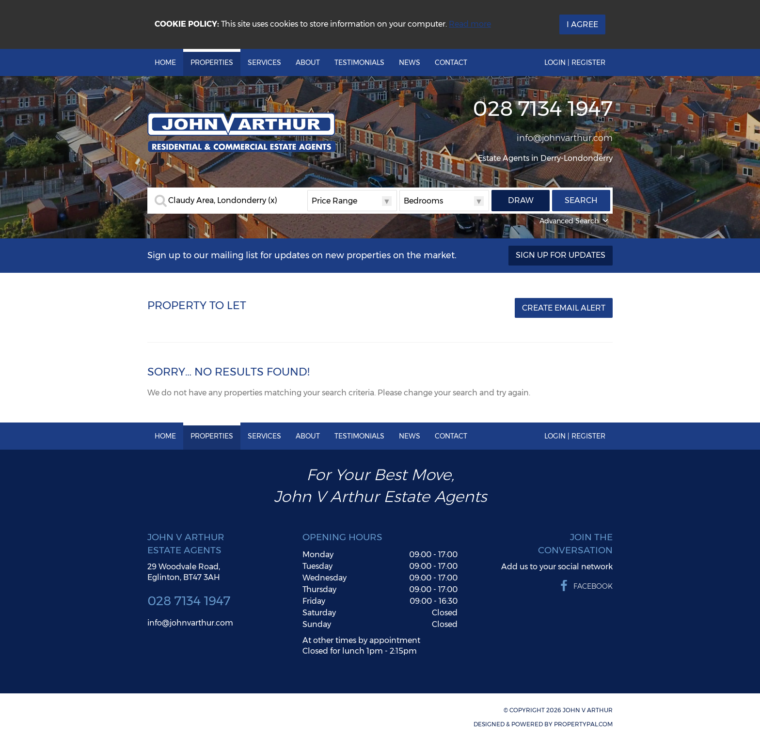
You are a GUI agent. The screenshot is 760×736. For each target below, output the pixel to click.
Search (581, 200)
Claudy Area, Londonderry (222, 200)
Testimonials (359, 62)
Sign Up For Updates (560, 255)
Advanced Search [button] (574, 221)
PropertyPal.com (583, 724)
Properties (211, 62)
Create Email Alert (563, 308)
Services (264, 62)
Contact (451, 62)
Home (165, 62)
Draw (521, 200)
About (308, 62)
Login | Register (574, 62)
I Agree (582, 24)
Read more (470, 24)
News (409, 62)
